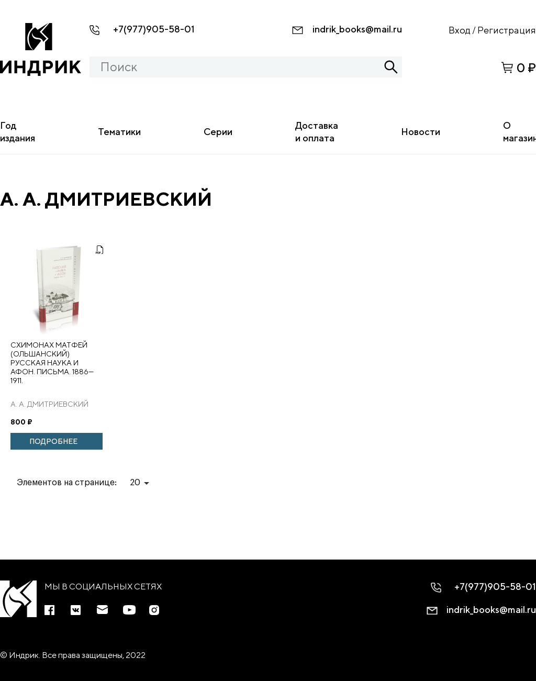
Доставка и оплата (316, 131)
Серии (218, 131)
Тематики (119, 131)
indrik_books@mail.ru (357, 29)
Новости (420, 131)
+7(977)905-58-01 (154, 29)
